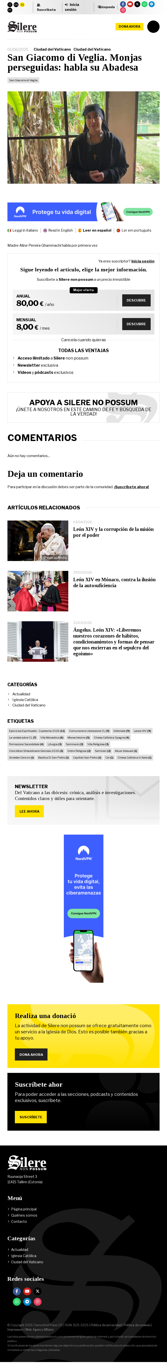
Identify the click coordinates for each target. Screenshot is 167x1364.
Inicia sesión (142, 261)
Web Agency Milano (39, 1331)
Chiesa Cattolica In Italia (134, 757)
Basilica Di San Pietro (53, 757)
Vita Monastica (51, 737)
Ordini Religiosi (79, 751)
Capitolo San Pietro (87, 757)
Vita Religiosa (98, 744)
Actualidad (21, 694)
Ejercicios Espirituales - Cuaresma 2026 (37, 731)
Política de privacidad (106, 1327)
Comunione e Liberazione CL (89, 731)
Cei (109, 757)
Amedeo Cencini (21, 757)
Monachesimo (79, 737)
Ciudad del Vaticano (52, 49)
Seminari (103, 751)
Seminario (74, 744)
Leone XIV (142, 731)
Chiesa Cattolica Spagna (111, 737)
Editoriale (122, 731)
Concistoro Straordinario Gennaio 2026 (36, 751)
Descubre (135, 300)
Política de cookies (137, 1327)
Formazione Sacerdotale (26, 744)
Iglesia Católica (25, 700)
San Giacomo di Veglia (23, 80)
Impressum (15, 1331)
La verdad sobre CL (22, 737)
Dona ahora (129, 26)
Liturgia (55, 744)
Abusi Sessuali (126, 751)
